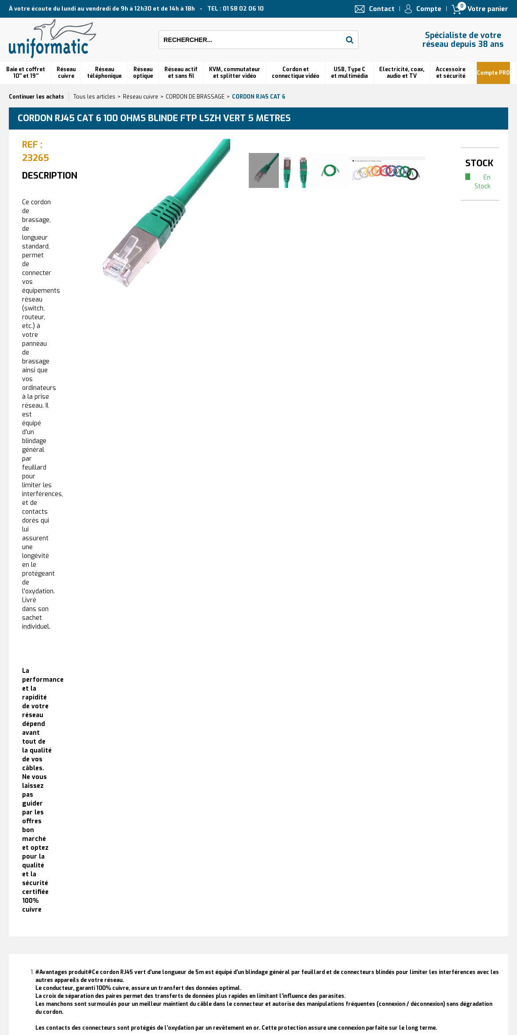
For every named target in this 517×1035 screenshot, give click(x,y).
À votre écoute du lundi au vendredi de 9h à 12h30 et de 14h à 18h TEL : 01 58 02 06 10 (136, 8)
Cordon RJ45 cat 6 (258, 96)
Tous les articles (94, 96)
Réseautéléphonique (104, 73)
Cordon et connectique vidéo (295, 73)
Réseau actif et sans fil (181, 73)
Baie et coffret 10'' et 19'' (25, 73)
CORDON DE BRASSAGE (195, 96)
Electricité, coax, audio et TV (401, 73)
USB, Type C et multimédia (349, 73)
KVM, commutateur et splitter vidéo (234, 73)
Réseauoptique (143, 73)
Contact (382, 8)
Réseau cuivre (66, 73)
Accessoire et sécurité (450, 73)
